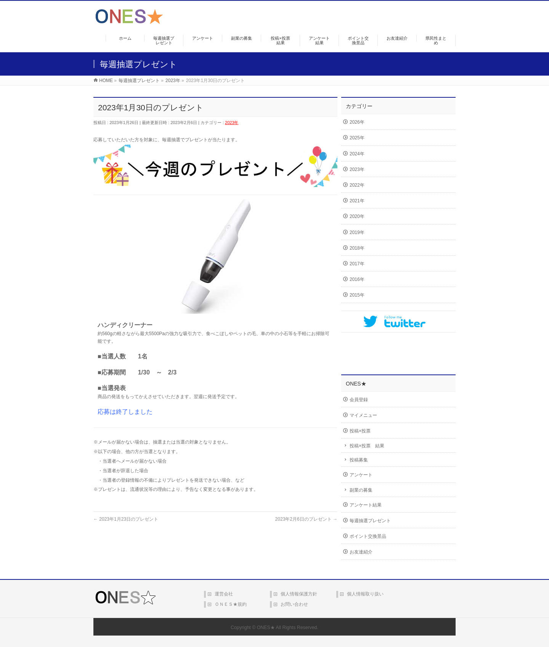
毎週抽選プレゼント (370, 520)
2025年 (357, 137)
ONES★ (266, 627)
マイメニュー (363, 415)
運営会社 (224, 594)
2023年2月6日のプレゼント (306, 519)
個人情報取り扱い (365, 594)
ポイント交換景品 (368, 536)
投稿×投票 (360, 431)
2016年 (357, 279)
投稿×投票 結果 (367, 446)
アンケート (361, 475)
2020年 (357, 216)
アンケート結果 (366, 505)
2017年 (357, 263)
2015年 (357, 295)
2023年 (231, 122)
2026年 (357, 122)
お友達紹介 (361, 552)
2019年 (357, 232)
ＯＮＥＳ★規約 (231, 604)
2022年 (357, 185)
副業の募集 (361, 490)
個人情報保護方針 (299, 594)
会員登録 (359, 399)
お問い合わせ (294, 604)
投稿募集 (359, 460)
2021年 (357, 200)
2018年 (357, 248)
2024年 (357, 154)
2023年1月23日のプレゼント (125, 519)
